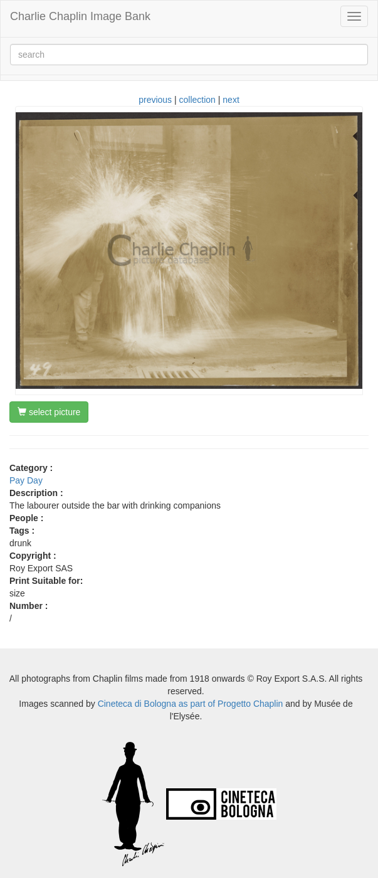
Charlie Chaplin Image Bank (80, 16)
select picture (49, 412)
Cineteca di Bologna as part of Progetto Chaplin (190, 704)
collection (197, 100)
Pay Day (26, 480)
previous (155, 100)
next (231, 100)
